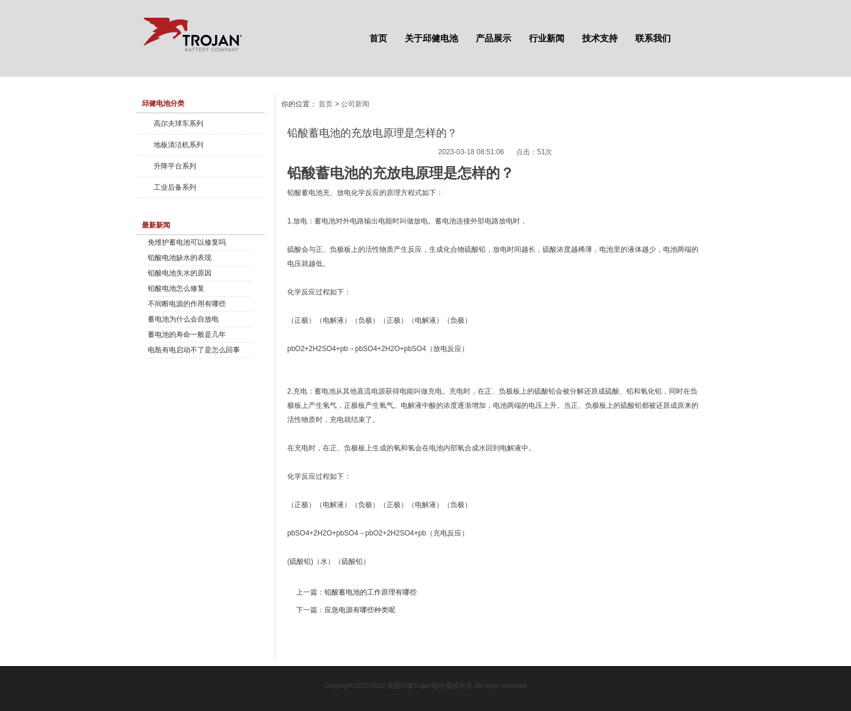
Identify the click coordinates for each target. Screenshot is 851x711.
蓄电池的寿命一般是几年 (187, 334)
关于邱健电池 (431, 38)
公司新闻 (355, 104)
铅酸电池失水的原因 (180, 273)
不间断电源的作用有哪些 (187, 304)
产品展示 (493, 38)
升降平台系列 (175, 166)
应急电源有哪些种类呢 (359, 610)
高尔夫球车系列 (178, 123)
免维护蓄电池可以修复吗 (187, 242)
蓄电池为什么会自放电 (183, 319)
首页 (378, 38)
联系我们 (653, 38)
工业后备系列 (175, 187)
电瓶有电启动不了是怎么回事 (194, 350)
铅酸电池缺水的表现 (180, 258)
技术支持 (600, 38)
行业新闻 (546, 38)
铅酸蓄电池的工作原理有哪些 (370, 592)
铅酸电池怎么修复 (176, 288)
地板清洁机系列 (178, 145)
